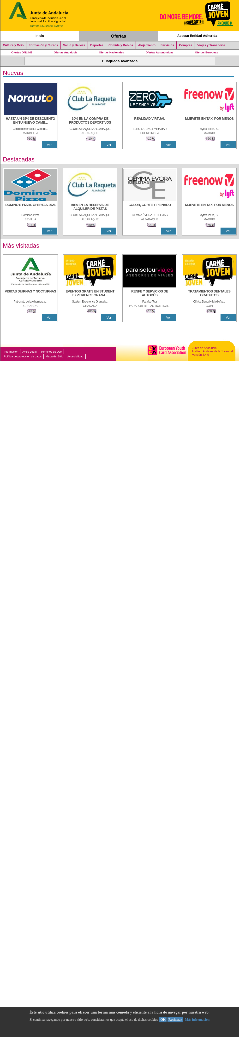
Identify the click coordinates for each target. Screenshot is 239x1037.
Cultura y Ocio (13, 45)
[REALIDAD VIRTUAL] (149, 121)
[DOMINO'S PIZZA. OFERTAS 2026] (30, 207)
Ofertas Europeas (206, 52)
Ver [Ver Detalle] (49, 145)
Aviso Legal (29, 351)
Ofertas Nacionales (111, 52)
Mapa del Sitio (54, 356)
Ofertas (118, 36)
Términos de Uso (51, 351)
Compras (185, 45)
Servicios (167, 45)
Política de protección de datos (23, 356)
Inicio (40, 36)
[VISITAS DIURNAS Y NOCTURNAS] (30, 293)
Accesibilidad (75, 356)
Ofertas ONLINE (21, 52)
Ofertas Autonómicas (159, 52)
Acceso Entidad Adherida (197, 36)
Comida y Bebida (120, 45)
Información (11, 351)
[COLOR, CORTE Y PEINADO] (149, 207)
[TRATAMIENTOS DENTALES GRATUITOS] (209, 293)
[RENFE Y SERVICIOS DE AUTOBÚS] (149, 293)
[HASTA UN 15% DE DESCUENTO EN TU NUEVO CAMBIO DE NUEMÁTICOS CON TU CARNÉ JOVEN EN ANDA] (30, 121)
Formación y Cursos (43, 45)
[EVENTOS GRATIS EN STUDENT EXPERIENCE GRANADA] (90, 293)
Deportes (96, 45)
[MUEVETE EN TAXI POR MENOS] (209, 121)
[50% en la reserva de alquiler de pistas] (90, 207)
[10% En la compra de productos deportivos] (90, 121)
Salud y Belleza (74, 45)
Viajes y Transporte (211, 45)
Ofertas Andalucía (65, 52)
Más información (197, 1019)
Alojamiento (146, 45)
